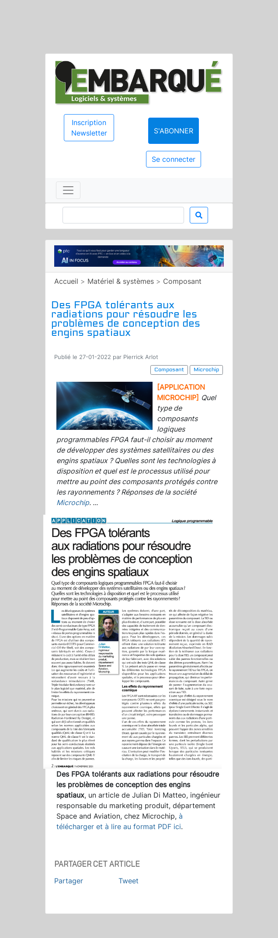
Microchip (72, 502)
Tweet (128, 880)
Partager (68, 880)
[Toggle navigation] (68, 190)
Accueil (66, 281)
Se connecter (173, 159)
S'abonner (173, 130)
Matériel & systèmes (120, 281)
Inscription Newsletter (89, 127)
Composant (182, 281)
